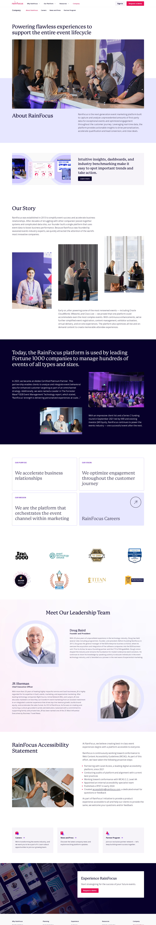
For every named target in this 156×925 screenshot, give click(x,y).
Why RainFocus (33, 4)
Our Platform (50, 4)
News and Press (55, 10)
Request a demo (135, 3)
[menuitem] (33, 3)
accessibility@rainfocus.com (106, 789)
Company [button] (76, 4)
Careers (43, 10)
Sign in (120, 3)
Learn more (85, 179)
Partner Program (70, 10)
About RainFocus (32, 10)
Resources (64, 4)
